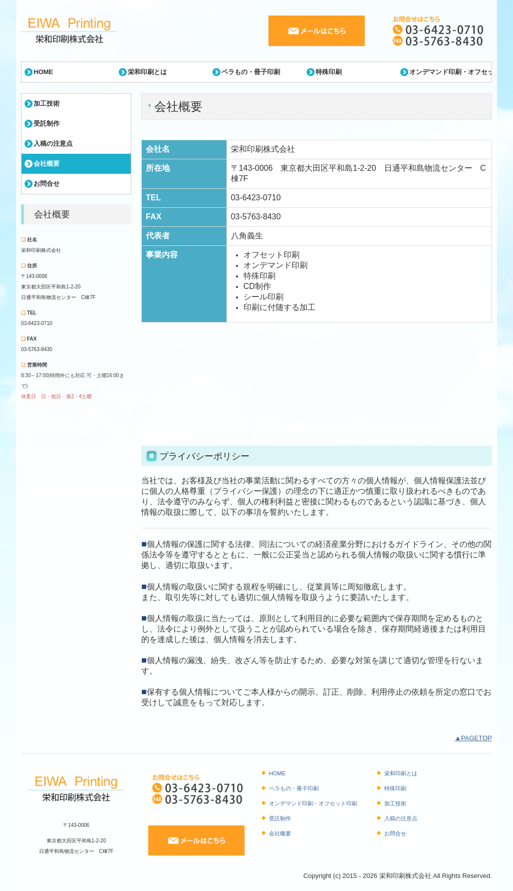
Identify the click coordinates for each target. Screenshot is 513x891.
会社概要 (47, 163)
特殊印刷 (329, 72)
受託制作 (47, 123)
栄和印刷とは (147, 72)
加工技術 (47, 103)
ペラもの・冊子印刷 (250, 72)
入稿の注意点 (53, 143)
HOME (43, 72)
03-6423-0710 (36, 323)
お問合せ (47, 183)
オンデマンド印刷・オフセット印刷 (450, 72)
